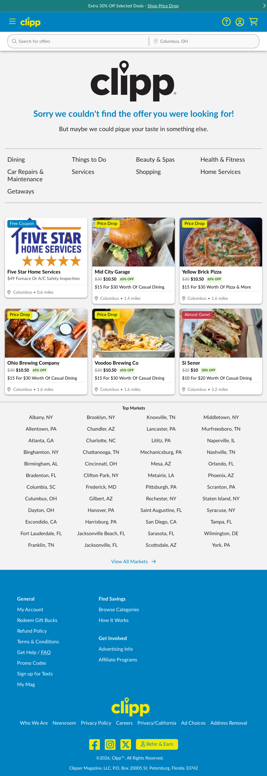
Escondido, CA (41, 522)
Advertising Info (116, 649)
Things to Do (89, 160)
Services (83, 172)
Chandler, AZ (101, 429)
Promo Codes (31, 663)
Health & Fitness (222, 160)
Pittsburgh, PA (161, 487)
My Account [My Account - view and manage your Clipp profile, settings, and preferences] (30, 609)
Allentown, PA (41, 429)
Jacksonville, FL (101, 545)
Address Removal (228, 723)
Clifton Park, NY (101, 475)
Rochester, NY (161, 498)
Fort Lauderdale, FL (41, 533)
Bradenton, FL (41, 475)
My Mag (26, 684)
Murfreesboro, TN (221, 429)
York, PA (221, 545)
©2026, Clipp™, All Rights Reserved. (129, 758)
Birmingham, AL (41, 464)
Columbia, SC (41, 487)
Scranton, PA (221, 487)
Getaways (20, 192)
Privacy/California (156, 723)
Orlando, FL (221, 464)
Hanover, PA (101, 510)
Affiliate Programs (118, 659)
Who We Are (34, 723)
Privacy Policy (96, 723)
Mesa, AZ (161, 464)
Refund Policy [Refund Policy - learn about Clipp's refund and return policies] (32, 631)
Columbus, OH (41, 498)
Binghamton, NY (41, 452)
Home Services (220, 172)
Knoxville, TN (161, 417)
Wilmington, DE (221, 533)
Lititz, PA (161, 440)
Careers (124, 723)
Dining (16, 160)
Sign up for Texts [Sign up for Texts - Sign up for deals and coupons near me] (35, 673)
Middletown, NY (221, 417)
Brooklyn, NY (101, 417)
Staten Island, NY (221, 498)
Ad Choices (193, 723)
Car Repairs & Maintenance (25, 175)
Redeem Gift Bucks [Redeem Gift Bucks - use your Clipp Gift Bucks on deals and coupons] (37, 620)
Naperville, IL (221, 440)
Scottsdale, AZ (161, 545)
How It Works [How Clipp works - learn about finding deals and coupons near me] (114, 620)
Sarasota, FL (161, 533)
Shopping (148, 172)
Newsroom (64, 723)
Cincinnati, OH (101, 464)
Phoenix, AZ (221, 475)
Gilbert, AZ (101, 498)
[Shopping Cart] (253, 22)
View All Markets (133, 561)
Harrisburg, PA (101, 522)
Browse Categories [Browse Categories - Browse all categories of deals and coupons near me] (119, 609)
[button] (264, 6)
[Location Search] (204, 42)
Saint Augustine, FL (161, 510)
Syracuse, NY (221, 510)
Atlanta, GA (41, 440)
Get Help (26, 652)
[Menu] (12, 22)
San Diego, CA (161, 522)
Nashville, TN (221, 452)
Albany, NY (41, 417)
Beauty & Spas (155, 160)
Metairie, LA (161, 475)
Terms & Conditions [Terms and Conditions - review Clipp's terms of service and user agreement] (38, 641)
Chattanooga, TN (101, 452)
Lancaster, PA (161, 429)
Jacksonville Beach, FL (101, 533)
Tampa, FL (221, 522)
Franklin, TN (41, 545)
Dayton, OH (41, 510)
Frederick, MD (101, 487)
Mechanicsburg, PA (161, 452)
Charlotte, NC (101, 440)
